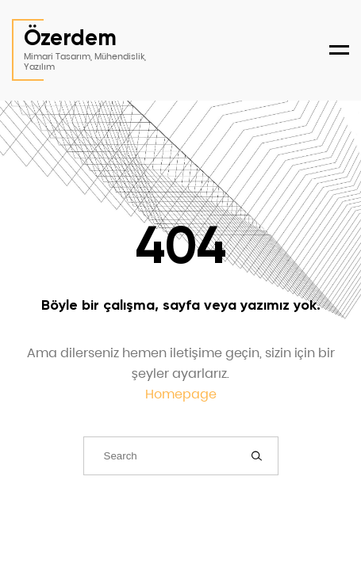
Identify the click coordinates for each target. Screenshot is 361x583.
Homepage (181, 394)
